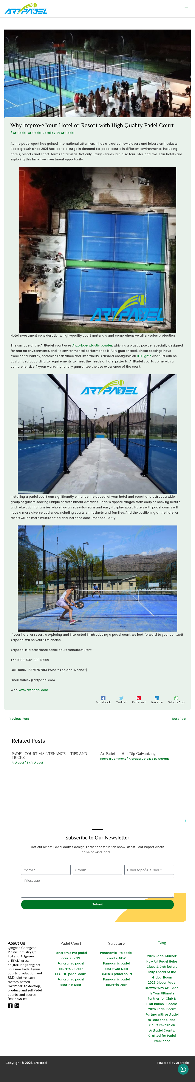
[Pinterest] (139, 700)
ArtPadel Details (40, 133)
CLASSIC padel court (71, 974)
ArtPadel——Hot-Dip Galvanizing (128, 753)
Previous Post (17, 719)
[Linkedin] (157, 700)
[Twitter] (121, 700)
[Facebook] (103, 700)
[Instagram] (16, 1005)
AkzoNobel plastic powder (92, 345)
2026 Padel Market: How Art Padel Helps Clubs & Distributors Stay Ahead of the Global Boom (162, 966)
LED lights (144, 356)
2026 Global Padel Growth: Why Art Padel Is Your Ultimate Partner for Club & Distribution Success (162, 993)
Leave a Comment (113, 759)
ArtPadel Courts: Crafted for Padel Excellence (162, 1036)
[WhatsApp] (176, 700)
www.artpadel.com (33, 690)
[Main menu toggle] (186, 8)
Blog (162, 943)
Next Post (181, 719)
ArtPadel (19, 133)
